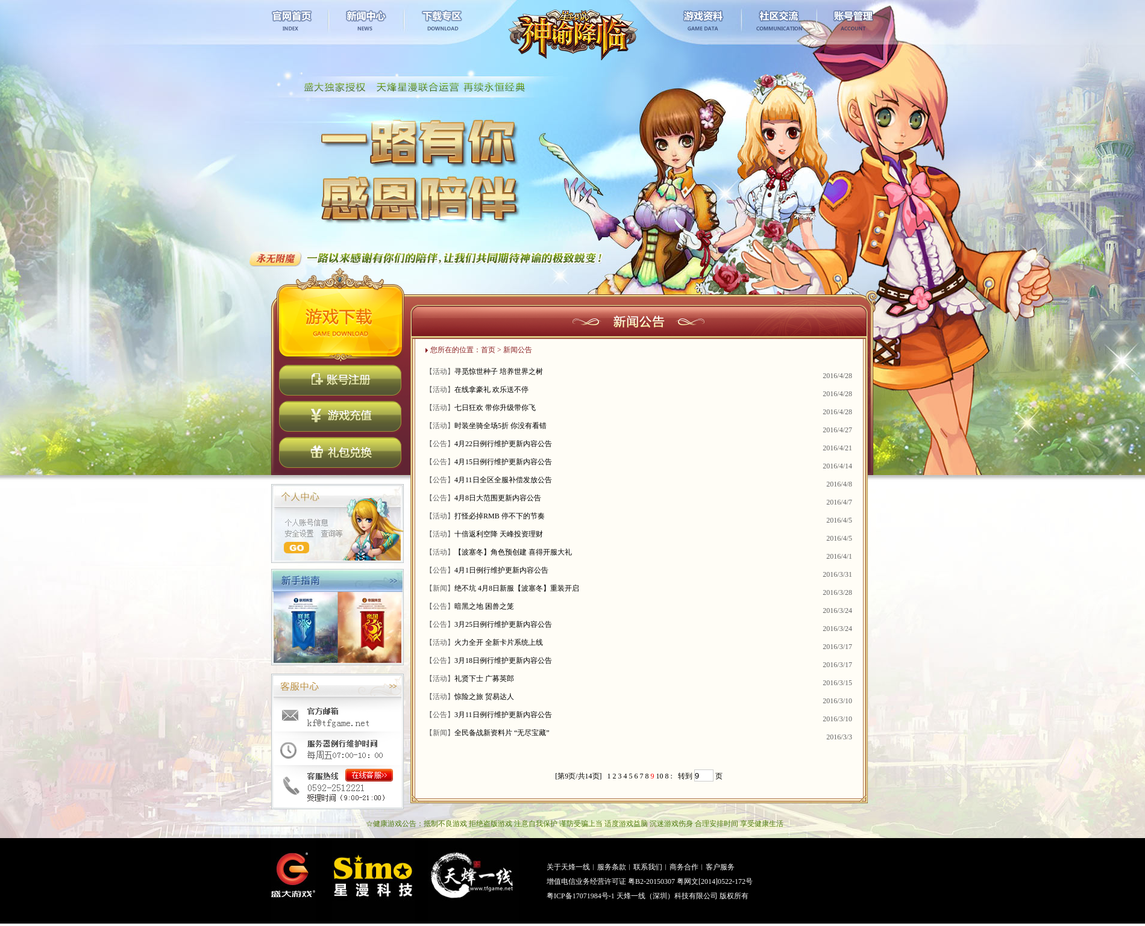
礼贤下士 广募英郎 (484, 678)
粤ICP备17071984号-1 (581, 896)
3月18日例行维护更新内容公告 (503, 660)
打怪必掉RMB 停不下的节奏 (499, 516)
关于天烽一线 (568, 867)
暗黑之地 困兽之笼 (484, 606)
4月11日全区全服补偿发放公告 (503, 480)
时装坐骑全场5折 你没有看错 (500, 425)
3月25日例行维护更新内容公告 (503, 624)
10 (659, 776)
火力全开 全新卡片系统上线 (498, 642)
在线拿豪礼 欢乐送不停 (491, 389)
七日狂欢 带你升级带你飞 (495, 407)
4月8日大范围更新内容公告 (497, 498)
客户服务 (720, 867)
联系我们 (647, 867)
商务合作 (684, 867)
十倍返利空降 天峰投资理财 (498, 534)
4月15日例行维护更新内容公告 (503, 462)
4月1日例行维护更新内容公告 (501, 570)
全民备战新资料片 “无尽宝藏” (502, 733)
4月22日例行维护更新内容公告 (503, 444)
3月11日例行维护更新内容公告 (503, 714)
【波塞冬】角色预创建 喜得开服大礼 (513, 552)
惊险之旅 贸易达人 (484, 696)
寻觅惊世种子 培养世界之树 (498, 371)
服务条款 (611, 867)
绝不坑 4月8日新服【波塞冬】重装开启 (516, 588)
